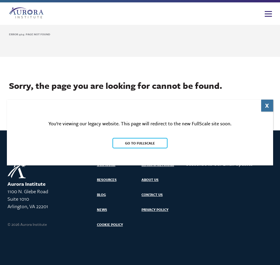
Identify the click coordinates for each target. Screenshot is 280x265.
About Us (150, 179)
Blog (101, 194)
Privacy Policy (154, 209)
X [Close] (267, 105)
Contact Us (152, 194)
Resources (107, 179)
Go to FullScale (140, 143)
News (102, 209)
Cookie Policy (110, 224)
